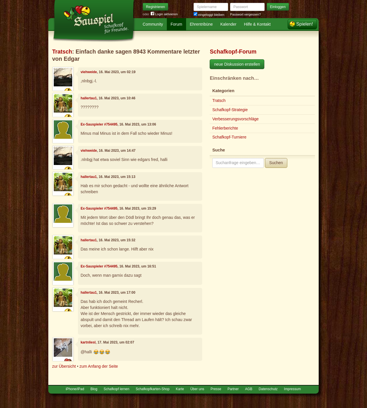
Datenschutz (268, 389)
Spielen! (304, 24)
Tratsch (62, 51)
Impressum (292, 389)
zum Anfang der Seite (98, 366)
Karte (180, 389)
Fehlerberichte (225, 128)
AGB (248, 389)
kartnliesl (88, 342)
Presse (216, 389)
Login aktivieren (164, 14)
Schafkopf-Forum (233, 51)
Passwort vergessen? (245, 14)
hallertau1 (89, 98)
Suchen (276, 162)
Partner (233, 389)
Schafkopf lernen (116, 389)
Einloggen (278, 7)
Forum (176, 24)
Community (153, 24)
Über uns (197, 389)
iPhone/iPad (75, 389)
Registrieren (155, 7)
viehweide (89, 72)
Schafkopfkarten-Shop (153, 389)
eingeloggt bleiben (209, 14)
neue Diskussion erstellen (237, 64)
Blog (94, 389)
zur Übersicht (64, 366)
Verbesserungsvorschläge (235, 119)
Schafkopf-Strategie (230, 109)
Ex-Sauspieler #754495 (99, 124)
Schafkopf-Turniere (229, 137)
